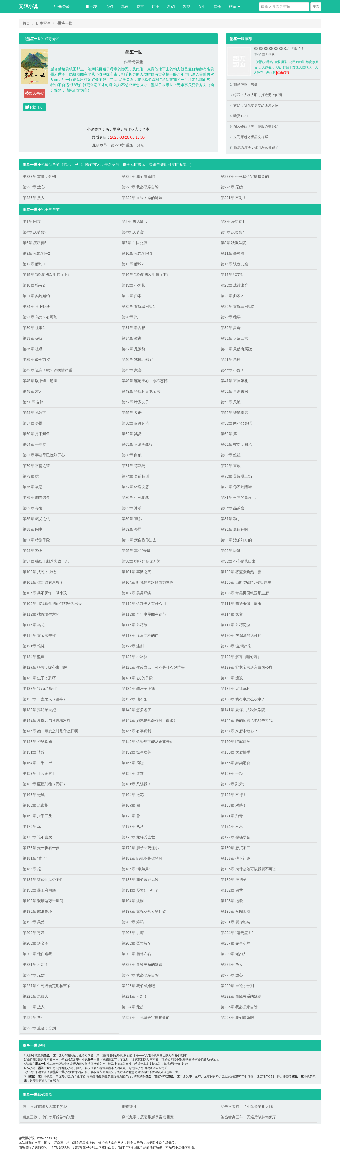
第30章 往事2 (34, 328)
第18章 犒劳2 (34, 285)
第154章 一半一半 (37, 763)
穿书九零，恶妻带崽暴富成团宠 (148, 1117)
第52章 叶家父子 (135, 402)
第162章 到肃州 (233, 784)
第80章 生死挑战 (135, 497)
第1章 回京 (32, 221)
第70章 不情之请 (36, 466)
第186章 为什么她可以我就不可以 (248, 869)
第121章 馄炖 (34, 646)
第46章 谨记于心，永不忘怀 (145, 381)
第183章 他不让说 (235, 858)
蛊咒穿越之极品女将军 (250, 137)
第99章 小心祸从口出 (238, 561)
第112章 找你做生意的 (41, 614)
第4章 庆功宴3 (133, 232)
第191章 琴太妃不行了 (140, 890)
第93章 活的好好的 (236, 540)
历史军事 (43, 23)
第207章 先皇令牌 (235, 943)
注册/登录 (62, 7)
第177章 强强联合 (235, 837)
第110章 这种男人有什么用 (144, 604)
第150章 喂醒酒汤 (235, 741)
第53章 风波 (231, 402)
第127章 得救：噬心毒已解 (45, 667)
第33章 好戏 (32, 338)
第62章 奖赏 (132, 434)
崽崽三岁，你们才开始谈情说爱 (49, 1117)
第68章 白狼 (132, 455)
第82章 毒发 (32, 508)
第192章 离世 (232, 890)
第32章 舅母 (231, 328)
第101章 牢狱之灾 (136, 572)
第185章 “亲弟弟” (136, 869)
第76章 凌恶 (32, 487)
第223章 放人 (34, 198)
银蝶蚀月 (129, 1106)
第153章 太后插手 (235, 752)
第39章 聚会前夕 (36, 359)
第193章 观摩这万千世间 (43, 901)
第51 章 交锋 (33, 402)
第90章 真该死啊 (234, 529)
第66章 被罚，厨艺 (236, 444)
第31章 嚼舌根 (133, 328)
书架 (92, 7)
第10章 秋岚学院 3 (137, 253)
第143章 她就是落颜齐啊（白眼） (149, 720)
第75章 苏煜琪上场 (236, 476)
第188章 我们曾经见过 (140, 879)
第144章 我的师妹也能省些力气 (247, 720)
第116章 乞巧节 (134, 625)
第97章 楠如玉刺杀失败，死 (46, 561)
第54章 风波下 (34, 412)
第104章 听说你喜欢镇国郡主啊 (147, 582)
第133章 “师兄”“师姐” (40, 688)
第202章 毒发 (34, 933)
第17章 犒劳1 (232, 274)
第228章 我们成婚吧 (138, 176)
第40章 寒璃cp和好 (137, 359)
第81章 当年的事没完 (238, 497)
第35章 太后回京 (234, 338)
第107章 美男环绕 (136, 593)
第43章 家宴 (132, 370)
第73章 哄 (31, 476)
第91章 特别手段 (36, 540)
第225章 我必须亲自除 (140, 187)
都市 (140, 7)
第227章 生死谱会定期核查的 (245, 176)
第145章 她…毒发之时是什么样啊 (50, 731)
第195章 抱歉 (232, 901)
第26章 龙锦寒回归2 (237, 306)
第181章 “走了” (35, 858)
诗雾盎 (137, 62)
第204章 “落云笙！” (237, 933)
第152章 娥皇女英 (136, 752)
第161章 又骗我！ (136, 784)
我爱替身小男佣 (245, 84)
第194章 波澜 (133, 901)
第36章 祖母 (32, 349)
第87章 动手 (231, 519)
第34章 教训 (132, 338)
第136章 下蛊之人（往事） (45, 699)
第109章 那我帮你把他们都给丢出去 (52, 604)
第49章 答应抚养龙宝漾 (141, 391)
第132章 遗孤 (232, 678)
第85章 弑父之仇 (36, 519)
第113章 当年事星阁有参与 (144, 614)
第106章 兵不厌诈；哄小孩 (45, 593)
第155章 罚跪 (133, 763)
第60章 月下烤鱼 (36, 434)
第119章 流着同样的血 (140, 635)
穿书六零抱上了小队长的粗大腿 (247, 1106)
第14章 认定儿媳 (234, 264)
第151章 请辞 (34, 752)
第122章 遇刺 (133, 646)
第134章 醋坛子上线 (138, 688)
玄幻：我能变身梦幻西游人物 (255, 105)
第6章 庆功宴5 (34, 243)
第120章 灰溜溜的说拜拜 (241, 635)
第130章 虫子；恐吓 (39, 678)
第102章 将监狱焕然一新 (241, 572)
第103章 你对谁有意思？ (43, 582)
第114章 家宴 (232, 614)
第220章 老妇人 (233, 954)
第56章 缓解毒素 (234, 412)
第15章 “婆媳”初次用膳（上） (47, 274)
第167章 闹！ (133, 805)
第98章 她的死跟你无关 (141, 561)
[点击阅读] (283, 73)
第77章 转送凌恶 (135, 487)
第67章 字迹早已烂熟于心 (44, 455)
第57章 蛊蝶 (32, 423)
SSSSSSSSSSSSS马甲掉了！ (279, 48)
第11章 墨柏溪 (232, 253)
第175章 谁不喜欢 (37, 837)
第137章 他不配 (134, 699)
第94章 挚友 (32, 550)
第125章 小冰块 (134, 657)
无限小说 (28, 6)
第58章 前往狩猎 (135, 423)
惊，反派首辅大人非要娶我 (45, 1106)
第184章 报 (32, 869)
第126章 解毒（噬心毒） (241, 657)
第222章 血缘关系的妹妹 (142, 198)
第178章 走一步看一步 (41, 848)
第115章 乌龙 (34, 625)
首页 (26, 23)
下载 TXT (34, 107)
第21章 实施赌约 (36, 296)
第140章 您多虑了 (136, 710)
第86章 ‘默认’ (132, 519)
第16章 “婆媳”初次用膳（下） (146, 274)
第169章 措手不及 (37, 816)
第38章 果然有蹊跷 (236, 349)
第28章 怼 (130, 317)
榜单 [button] (234, 7)
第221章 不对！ (233, 198)
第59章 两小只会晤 (236, 423)
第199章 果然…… (37, 922)
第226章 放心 (34, 187)
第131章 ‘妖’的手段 (137, 678)
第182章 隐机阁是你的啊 (142, 858)
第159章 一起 (232, 773)
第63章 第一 (231, 434)
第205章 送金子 (35, 943)
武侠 (125, 7)
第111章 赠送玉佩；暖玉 (241, 604)
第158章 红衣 (133, 773)
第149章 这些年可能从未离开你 (147, 741)
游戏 (186, 7)
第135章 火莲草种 (235, 688)
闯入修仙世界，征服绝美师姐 (255, 126)
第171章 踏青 (232, 816)
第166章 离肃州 (35, 805)
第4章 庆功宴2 (34, 232)
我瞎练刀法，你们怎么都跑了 (255, 147)
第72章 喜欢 (231, 466)
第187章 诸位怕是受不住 (43, 879)
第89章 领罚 (132, 529)
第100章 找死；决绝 (39, 572)
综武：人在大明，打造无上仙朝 (257, 95)
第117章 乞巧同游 (235, 625)
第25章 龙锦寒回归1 (138, 306)
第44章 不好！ (232, 370)
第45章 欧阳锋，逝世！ (42, 381)
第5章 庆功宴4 (232, 232)
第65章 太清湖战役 (137, 444)
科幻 (171, 7)
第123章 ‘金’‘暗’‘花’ (236, 646)
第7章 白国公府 (134, 243)
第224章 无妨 (232, 187)
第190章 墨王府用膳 (39, 890)
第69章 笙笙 (231, 455)
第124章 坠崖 (34, 657)
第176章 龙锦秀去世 (138, 837)
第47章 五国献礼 (234, 381)
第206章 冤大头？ (136, 943)
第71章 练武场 (133, 466)
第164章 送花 (133, 795)
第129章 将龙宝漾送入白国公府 (247, 667)
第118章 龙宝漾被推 (39, 635)
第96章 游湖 (231, 550)
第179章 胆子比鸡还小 (140, 848)
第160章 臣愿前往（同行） (45, 784)
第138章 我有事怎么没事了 (243, 699)
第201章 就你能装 (235, 922)
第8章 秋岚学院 (233, 243)
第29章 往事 (231, 317)
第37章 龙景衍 (133, 349)
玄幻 (109, 7)
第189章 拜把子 (233, 879)
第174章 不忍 (232, 826)
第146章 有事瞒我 (136, 731)
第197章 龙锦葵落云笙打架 (144, 911)
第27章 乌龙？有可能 (40, 317)
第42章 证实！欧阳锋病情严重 (47, 370)
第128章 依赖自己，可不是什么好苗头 (153, 667)
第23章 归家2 (232, 296)
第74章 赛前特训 (135, 476)
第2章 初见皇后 (134, 221)
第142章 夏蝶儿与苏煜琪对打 (47, 720)
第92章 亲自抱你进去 (139, 540)
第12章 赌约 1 (34, 264)
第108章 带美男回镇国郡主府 (245, 593)
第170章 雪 (131, 816)
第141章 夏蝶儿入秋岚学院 (243, 710)
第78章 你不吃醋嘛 (236, 487)
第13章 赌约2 (133, 264)
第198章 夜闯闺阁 (235, 911)
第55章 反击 (132, 412)
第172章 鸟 (32, 826)
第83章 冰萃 (132, 508)
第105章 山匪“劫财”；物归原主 (246, 582)
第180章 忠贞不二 (235, 848)
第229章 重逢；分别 (127, 145)
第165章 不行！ (233, 795)
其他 (217, 7)
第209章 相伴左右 (136, 954)
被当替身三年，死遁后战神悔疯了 (249, 1117)
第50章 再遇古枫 (234, 391)
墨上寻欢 (268, 54)
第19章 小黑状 (133, 285)
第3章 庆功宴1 (232, 221)
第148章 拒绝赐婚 (37, 741)
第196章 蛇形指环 (37, 911)
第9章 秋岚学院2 (36, 253)
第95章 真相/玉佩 (136, 550)
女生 (202, 7)
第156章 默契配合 (235, 763)
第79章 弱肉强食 (36, 497)
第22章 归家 (132, 296)
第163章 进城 (34, 795)
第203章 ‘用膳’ (133, 933)
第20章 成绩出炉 (234, 285)
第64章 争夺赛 (34, 444)
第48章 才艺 (32, 391)
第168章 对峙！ (233, 805)
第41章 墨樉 (231, 359)
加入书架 (34, 93)
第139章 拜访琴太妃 (39, 710)
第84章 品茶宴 (232, 508)
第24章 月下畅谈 (36, 306)
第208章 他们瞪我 (37, 954)
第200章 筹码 (133, 922)
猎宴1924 (240, 116)
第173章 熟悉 (133, 826)
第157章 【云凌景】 (39, 773)
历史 (155, 7)
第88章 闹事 (32, 529)
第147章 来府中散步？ (239, 731)
